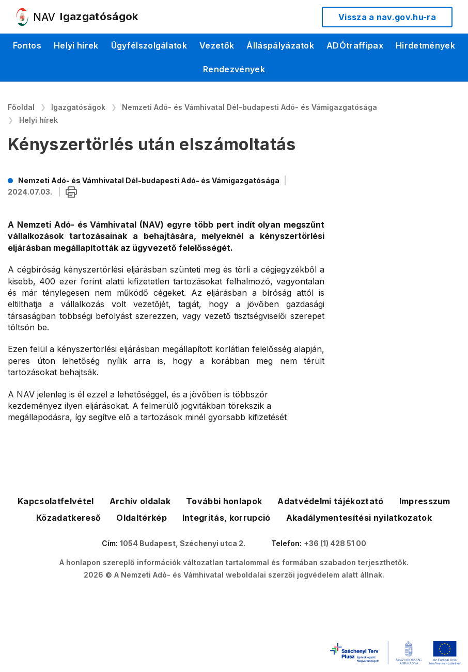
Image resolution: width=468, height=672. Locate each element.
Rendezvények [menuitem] (234, 69)
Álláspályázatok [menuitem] (280, 45)
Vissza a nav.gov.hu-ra (387, 17)
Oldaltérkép (141, 518)
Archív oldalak (140, 501)
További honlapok (224, 501)
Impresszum (424, 501)
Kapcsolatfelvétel (55, 501)
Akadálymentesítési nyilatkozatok (359, 518)
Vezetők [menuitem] (216, 45)
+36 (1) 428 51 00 (335, 543)
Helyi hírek (38, 120)
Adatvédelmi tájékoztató (330, 501)
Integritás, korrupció (226, 518)
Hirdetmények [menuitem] (425, 45)
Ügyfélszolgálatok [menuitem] (149, 45)
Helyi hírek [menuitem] (76, 45)
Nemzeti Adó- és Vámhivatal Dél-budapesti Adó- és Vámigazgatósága (249, 107)
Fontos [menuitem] (27, 45)
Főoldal (21, 107)
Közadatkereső (68, 518)
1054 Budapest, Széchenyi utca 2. (182, 543)
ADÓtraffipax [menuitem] (354, 45)
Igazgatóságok (78, 107)
